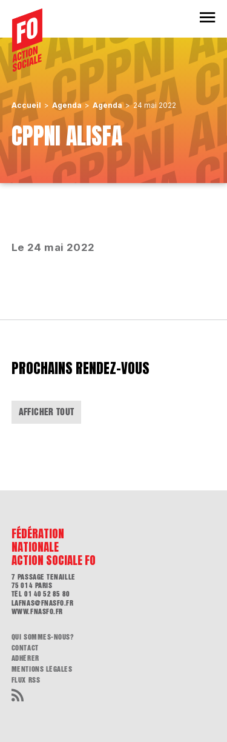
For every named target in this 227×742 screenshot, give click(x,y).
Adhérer (25, 658)
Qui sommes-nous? (43, 637)
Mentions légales (42, 669)
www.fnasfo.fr (37, 611)
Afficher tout (46, 412)
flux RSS (26, 680)
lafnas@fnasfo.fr (43, 603)
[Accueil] (27, 40)
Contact (25, 648)
